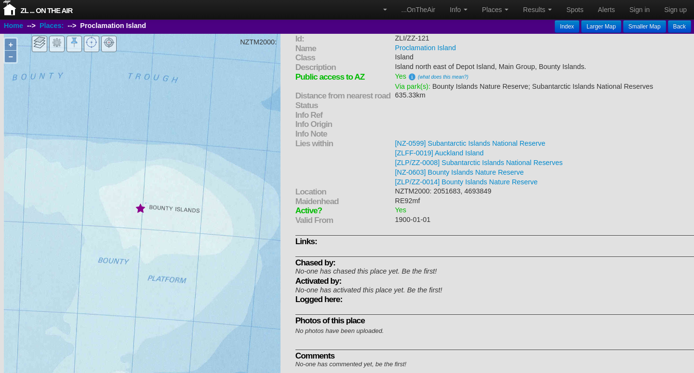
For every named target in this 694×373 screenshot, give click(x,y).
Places (495, 10)
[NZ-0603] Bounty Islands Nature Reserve (459, 172)
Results (537, 10)
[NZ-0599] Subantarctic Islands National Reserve (470, 143)
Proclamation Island (425, 48)
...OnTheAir (418, 10)
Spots (574, 10)
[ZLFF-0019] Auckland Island (439, 153)
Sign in (639, 10)
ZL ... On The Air (47, 10)
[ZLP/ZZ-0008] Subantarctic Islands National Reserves (479, 162)
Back (679, 26)
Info (458, 10)
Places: (52, 25)
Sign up (675, 10)
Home (13, 25)
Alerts (606, 10)
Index (567, 26)
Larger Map (601, 26)
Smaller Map (644, 26)
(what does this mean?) (443, 77)
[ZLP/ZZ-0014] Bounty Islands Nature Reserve (466, 182)
